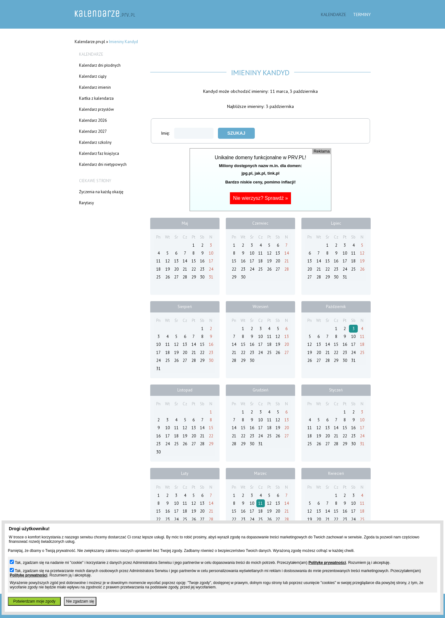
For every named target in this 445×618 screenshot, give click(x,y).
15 (193, 261)
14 (185, 261)
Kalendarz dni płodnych (100, 65)
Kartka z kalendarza (96, 98)
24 (211, 269)
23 (202, 269)
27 (176, 277)
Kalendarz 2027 (93, 131)
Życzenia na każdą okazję (101, 191)
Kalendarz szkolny (95, 142)
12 (167, 261)
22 (193, 269)
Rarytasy (86, 202)
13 (176, 261)
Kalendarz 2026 (93, 120)
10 (211, 253)
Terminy (362, 14)
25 (158, 277)
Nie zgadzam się (80, 601)
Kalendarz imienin (95, 87)
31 (211, 277)
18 (158, 269)
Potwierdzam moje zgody (34, 601)
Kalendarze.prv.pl (90, 41)
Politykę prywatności (327, 562)
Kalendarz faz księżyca (99, 153)
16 (202, 261)
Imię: (187, 133)
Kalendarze (333, 14)
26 (167, 277)
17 (211, 261)
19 (167, 269)
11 (158, 261)
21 (185, 269)
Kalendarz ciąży (92, 76)
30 (202, 277)
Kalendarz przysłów (96, 109)
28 (185, 277)
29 (193, 277)
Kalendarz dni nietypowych (103, 164)
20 (176, 269)
